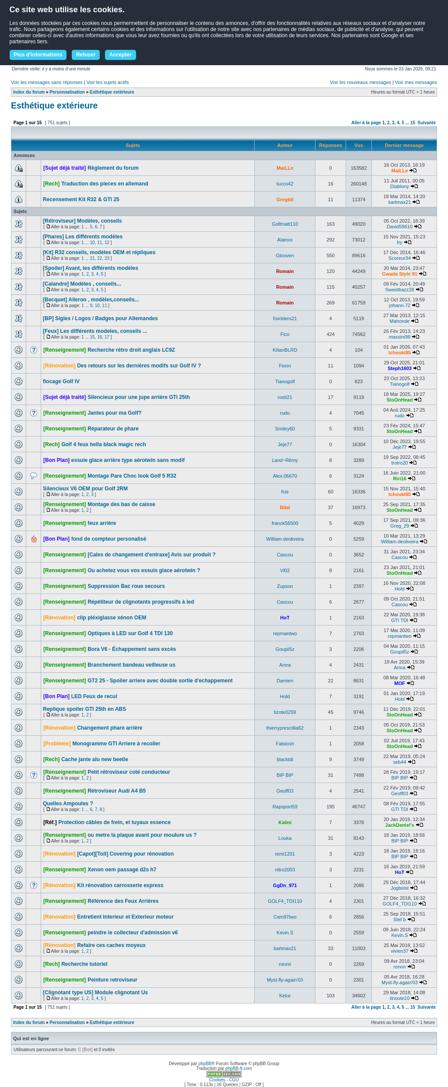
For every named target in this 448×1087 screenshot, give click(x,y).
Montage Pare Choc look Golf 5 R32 (132, 476)
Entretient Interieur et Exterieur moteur (125, 917)
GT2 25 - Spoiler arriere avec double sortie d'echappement (160, 681)
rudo (285, 413)
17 (107, 337)
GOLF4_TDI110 (285, 901)
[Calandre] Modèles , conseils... (82, 284)
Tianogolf (285, 381)
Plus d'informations (38, 55)
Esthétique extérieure (112, 92)
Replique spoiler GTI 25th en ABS (84, 709)
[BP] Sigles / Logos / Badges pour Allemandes (100, 318)
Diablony (399, 186)
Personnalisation (67, 92)
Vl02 (285, 570)
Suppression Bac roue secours (126, 586)
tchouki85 (399, 352)
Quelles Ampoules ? (68, 803)
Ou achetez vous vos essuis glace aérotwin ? (144, 570)
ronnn (285, 964)
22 (99, 258)
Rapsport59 (285, 806)
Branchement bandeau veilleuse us (131, 665)
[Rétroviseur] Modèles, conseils (82, 221)
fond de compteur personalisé (108, 539)
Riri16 (399, 478)
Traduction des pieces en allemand (104, 184)
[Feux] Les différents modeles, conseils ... (95, 331)
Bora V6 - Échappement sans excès (132, 649)
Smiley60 (285, 428)
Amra (284, 665)
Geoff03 (285, 790)
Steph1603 (400, 368)
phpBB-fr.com (238, 1068)
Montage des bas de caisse (121, 504)
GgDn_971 (285, 885)
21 (92, 258)
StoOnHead (400, 399)
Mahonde (400, 321)
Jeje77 (285, 444)
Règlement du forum (113, 168)
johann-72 (399, 305)
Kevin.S (284, 932)
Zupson (285, 586)
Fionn (285, 365)
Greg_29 (399, 525)
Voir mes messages (416, 82)
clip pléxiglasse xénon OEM (111, 618)
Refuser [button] (86, 55)
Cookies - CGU (223, 1079)
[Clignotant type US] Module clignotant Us (95, 992)
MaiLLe (284, 168)
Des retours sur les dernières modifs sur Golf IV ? (139, 366)
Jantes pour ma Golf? (114, 413)
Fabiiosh (285, 743)
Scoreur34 (399, 258)
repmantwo (285, 633)
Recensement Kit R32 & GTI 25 (81, 199)
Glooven (285, 255)
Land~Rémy (285, 460)
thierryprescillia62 (285, 727)
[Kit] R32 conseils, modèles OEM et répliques (99, 252)
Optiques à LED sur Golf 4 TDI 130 (130, 633)
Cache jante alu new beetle (94, 759)
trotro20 (400, 462)
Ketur (284, 995)
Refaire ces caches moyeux (111, 945)
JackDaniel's (399, 825)
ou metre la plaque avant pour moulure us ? (142, 835)
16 (99, 337)
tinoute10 (400, 998)
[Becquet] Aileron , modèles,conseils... (91, 300)
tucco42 (285, 183)
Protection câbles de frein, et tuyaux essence (114, 822)
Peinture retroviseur (112, 980)
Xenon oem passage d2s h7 (122, 870)
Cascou (285, 554)
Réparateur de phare (113, 429)
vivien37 (399, 951)
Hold (400, 588)
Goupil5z (285, 649)
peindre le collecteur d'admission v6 (133, 933)
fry (399, 242)
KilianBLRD (285, 350)
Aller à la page (366, 122)
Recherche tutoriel (84, 964)
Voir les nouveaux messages (360, 82)
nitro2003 (285, 869)
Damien (284, 680)
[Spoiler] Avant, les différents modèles (90, 268)
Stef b (399, 919)
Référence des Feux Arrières (123, 901)
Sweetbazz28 (399, 289)
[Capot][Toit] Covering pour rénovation (125, 854)
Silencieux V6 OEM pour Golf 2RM (85, 489)
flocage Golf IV (61, 381)
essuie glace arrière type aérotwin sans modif (128, 460)
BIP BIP (284, 775)
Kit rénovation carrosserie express (120, 885)
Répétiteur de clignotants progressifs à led (141, 602)
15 (412, 122)
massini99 (400, 336)
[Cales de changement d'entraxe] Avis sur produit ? (152, 555)
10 (92, 242)
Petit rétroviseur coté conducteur (129, 772)
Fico (285, 334)
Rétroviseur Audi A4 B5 (117, 791)
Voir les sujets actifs (108, 82)
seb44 (399, 762)
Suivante (426, 122)
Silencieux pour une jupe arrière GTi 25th (139, 397)
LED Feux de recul (94, 696)
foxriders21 (285, 318)
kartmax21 (399, 202)
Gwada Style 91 (399, 273)
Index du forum (29, 92)
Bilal (285, 507)
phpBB (204, 1063)
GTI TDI (399, 620)
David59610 (400, 226)
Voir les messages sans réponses (47, 82)
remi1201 (285, 853)
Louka (284, 838)
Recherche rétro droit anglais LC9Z (131, 350)
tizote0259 (285, 712)
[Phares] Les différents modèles (82, 237)
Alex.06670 (285, 476)
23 (107, 258)
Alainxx (285, 239)
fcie (285, 491)
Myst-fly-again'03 (285, 979)
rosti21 (285, 397)
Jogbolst (400, 888)
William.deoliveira (285, 539)
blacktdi (285, 759)
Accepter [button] (120, 55)
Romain (285, 271)
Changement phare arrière (109, 728)
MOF (399, 683)
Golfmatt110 (285, 224)
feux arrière (102, 523)
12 (107, 242)
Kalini (284, 822)
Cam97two (285, 916)
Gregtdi (285, 199)
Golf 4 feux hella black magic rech (103, 444)
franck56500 (285, 523)
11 (99, 242)
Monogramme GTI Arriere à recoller (116, 744)
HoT (285, 617)
